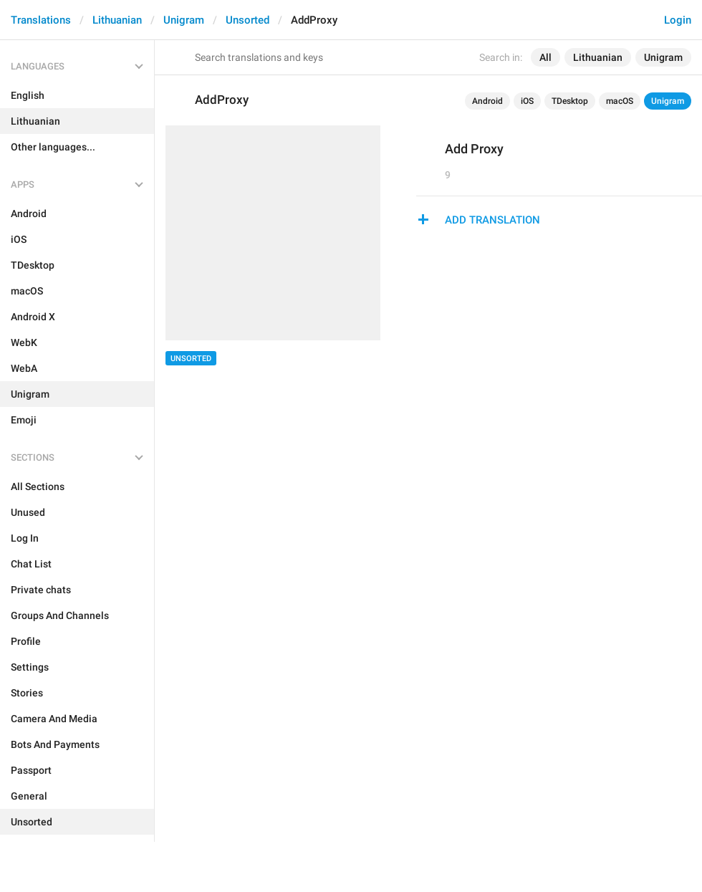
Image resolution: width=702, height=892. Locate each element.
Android (487, 101)
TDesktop (570, 101)
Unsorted (247, 20)
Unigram (183, 20)
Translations (41, 20)
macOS (619, 101)
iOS (527, 101)
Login (677, 20)
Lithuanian (117, 20)
